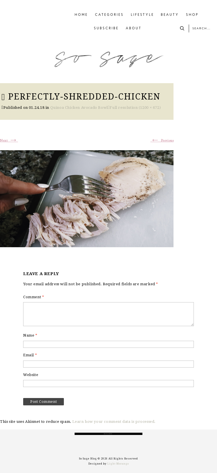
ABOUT (134, 28)
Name (30, 335)
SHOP (192, 15)
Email (30, 355)
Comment (33, 297)
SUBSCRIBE (106, 28)
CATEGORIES (109, 15)
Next (9, 140)
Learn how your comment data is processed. (114, 421)
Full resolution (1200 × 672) (135, 107)
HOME (81, 15)
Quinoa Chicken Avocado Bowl (79, 107)
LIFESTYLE (142, 15)
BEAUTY (170, 15)
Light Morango (118, 463)
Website (30, 375)
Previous (161, 140)
